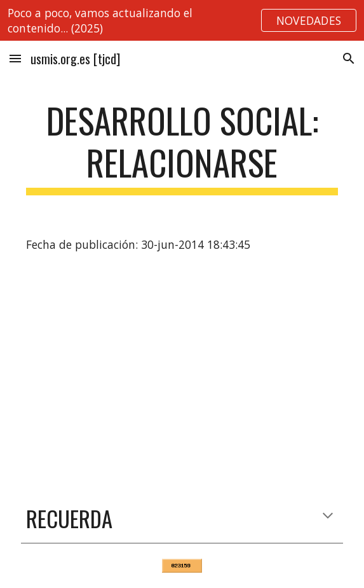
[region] (182, 20)
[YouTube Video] (182, 376)
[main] (182, 147)
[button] (15, 58)
